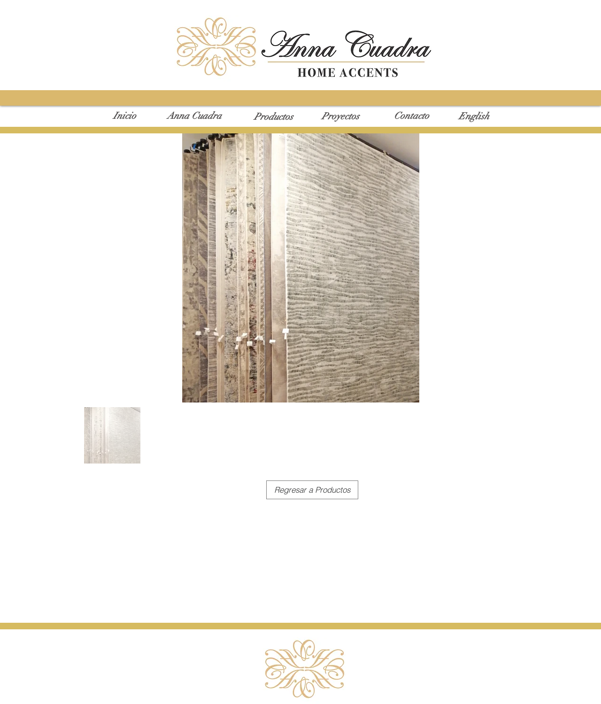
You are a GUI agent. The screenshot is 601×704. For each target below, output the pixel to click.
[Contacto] (411, 116)
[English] (474, 116)
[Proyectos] (340, 116)
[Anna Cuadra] (194, 116)
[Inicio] (125, 116)
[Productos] (273, 117)
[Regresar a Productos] (312, 489)
